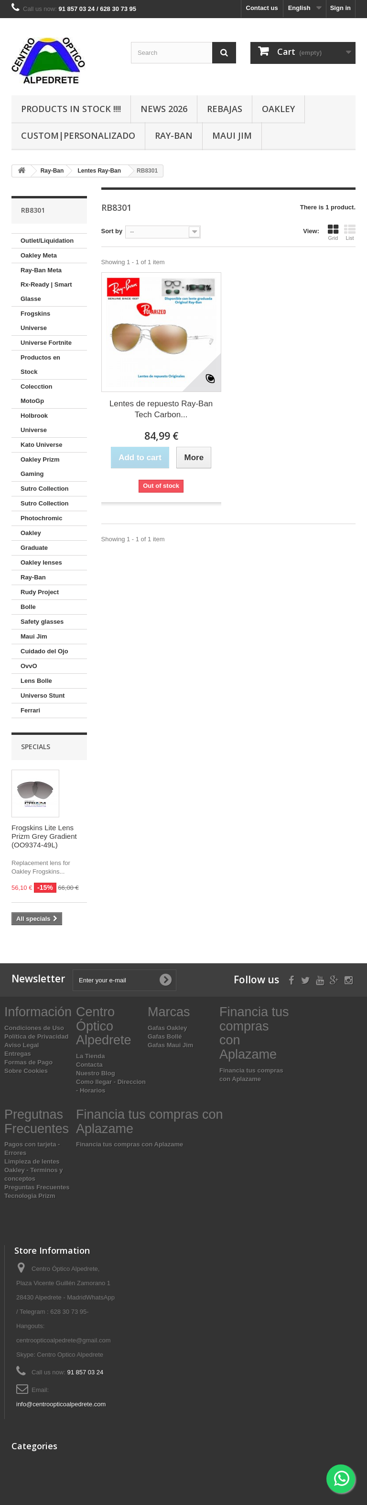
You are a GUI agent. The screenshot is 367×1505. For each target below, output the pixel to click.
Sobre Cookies (26, 1070)
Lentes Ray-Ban (99, 170)
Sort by (112, 231)
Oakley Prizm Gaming (40, 466)
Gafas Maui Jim (170, 1045)
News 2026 (163, 108)
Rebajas (224, 108)
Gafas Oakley (167, 1027)
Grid (333, 232)
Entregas (17, 1053)
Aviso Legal (21, 1045)
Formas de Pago (28, 1062)
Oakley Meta (39, 255)
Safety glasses (42, 621)
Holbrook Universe (34, 422)
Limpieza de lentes (32, 1161)
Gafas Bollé (165, 1036)
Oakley (278, 108)
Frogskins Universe (35, 320)
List (350, 232)
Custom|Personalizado (78, 135)
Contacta (89, 1064)
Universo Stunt (43, 695)
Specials (35, 746)
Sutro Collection (44, 488)
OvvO (29, 666)
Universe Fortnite (46, 342)
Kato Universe (41, 444)
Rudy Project (40, 592)
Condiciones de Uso (34, 1027)
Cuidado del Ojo (44, 651)
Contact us (262, 7)
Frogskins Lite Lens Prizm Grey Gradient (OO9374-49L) (44, 836)
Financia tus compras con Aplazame (129, 1144)
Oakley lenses (41, 562)
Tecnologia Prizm (29, 1195)
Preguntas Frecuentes (37, 1187)
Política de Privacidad (36, 1036)
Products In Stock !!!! (71, 108)
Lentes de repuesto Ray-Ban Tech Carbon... (161, 409)
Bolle (28, 606)
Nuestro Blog (95, 1073)
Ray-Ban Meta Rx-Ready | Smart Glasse (46, 284)
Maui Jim (232, 135)
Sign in (340, 7)
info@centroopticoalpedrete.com (61, 1404)
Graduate (34, 547)
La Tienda (90, 1056)
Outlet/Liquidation (47, 240)
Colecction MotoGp (36, 393)
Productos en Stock (40, 364)
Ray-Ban (174, 135)
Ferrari (30, 710)
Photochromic (41, 518)
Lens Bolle (36, 680)
